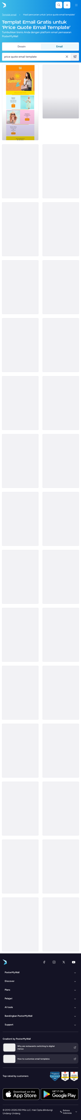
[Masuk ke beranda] (3, 5)
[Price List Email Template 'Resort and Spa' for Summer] (20, 693)
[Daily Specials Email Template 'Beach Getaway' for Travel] (61, 693)
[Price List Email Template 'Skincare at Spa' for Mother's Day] (61, 519)
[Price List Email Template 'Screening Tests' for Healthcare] (20, 229)
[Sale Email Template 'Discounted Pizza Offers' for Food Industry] (61, 92)
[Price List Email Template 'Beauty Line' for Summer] (61, 751)
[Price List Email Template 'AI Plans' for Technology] (61, 229)
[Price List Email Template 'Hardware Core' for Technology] (61, 171)
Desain (22, 46)
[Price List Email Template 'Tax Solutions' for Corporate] (20, 345)
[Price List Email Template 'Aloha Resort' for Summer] (61, 345)
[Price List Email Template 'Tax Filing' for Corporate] (61, 287)
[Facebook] (44, 962)
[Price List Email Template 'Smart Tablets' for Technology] (61, 866)
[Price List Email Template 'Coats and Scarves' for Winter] (20, 751)
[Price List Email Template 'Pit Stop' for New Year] (20, 287)
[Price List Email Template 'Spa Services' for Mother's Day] (61, 635)
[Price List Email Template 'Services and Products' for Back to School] (20, 635)
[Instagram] (54, 962)
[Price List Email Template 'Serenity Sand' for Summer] (61, 924)
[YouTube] (73, 962)
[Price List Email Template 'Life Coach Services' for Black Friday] (20, 577)
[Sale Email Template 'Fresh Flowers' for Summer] (61, 403)
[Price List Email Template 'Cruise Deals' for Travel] (61, 461)
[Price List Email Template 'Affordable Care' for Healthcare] (20, 924)
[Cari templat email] (34, 57)
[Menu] (76, 5)
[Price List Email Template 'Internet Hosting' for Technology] (61, 577)
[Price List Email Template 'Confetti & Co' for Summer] (20, 519)
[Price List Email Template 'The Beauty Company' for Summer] (20, 171)
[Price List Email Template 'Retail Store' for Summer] (20, 102)
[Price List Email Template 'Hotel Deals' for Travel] (61, 809)
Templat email (9, 14)
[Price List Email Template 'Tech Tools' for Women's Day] (20, 866)
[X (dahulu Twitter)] (63, 962)
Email (59, 46)
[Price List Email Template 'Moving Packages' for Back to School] (20, 461)
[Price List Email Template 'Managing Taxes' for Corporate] (20, 403)
